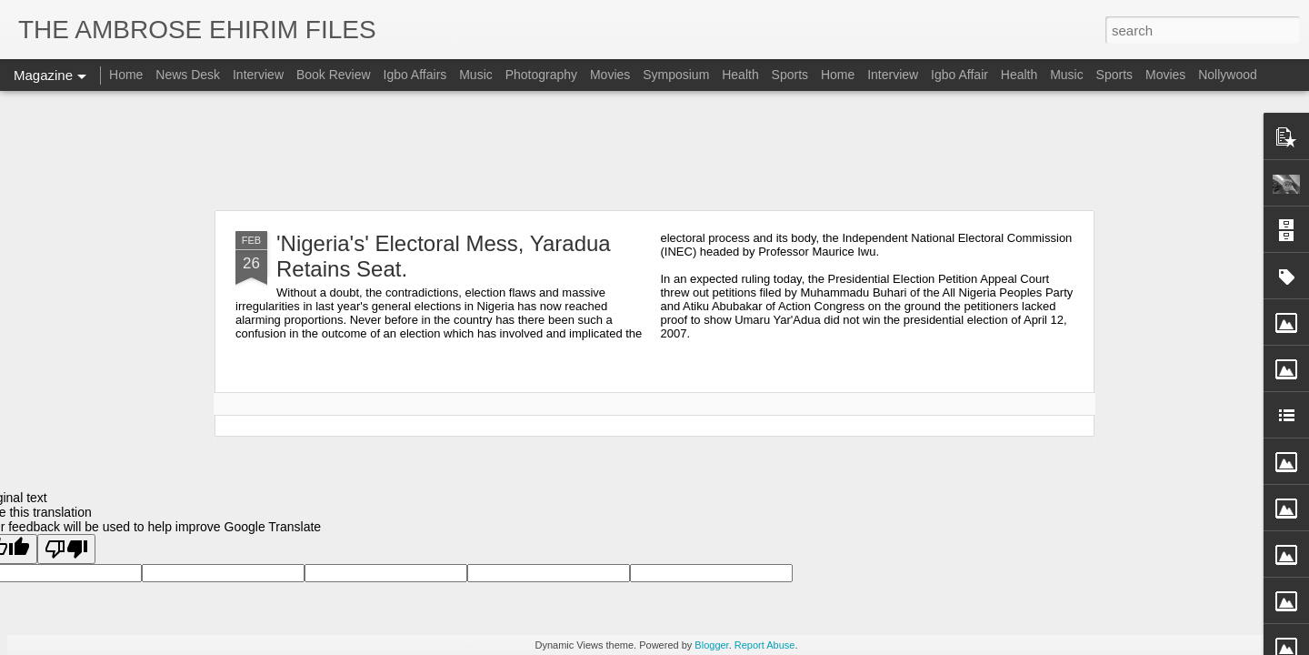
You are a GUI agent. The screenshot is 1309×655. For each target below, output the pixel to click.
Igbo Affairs (415, 74)
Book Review (333, 74)
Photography (541, 74)
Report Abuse (764, 645)
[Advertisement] (654, 150)
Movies (610, 74)
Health (740, 74)
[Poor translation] (66, 549)
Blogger (711, 645)
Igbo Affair (959, 74)
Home (126, 74)
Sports (790, 74)
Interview (258, 74)
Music (476, 74)
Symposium (676, 74)
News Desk (187, 74)
